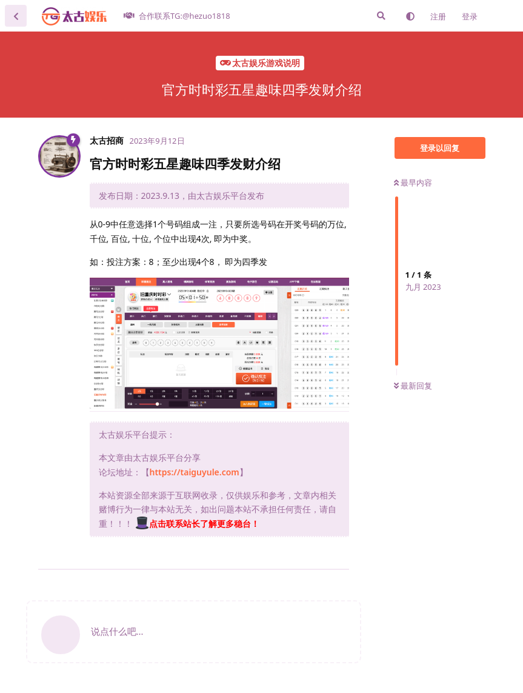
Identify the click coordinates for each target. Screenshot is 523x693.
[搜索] (381, 16)
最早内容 (413, 182)
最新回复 (413, 385)
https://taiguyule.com (194, 472)
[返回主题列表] (16, 16)
